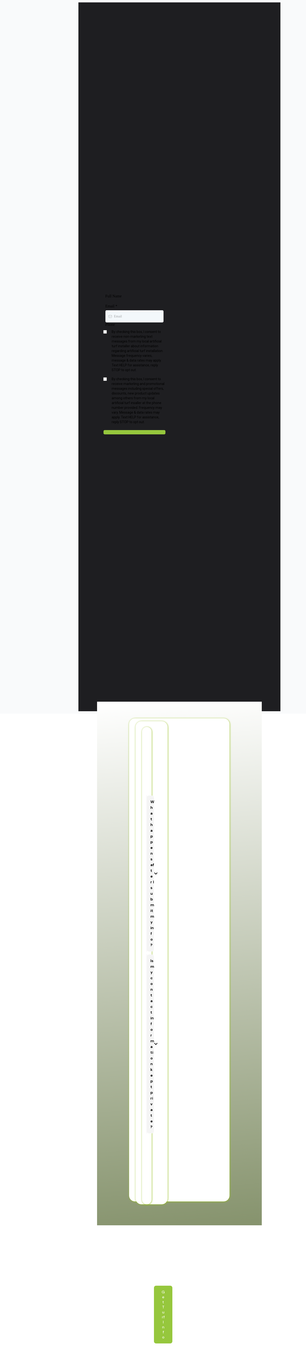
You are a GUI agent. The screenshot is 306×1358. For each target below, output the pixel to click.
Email (111, 306)
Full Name (113, 296)
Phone (110, 324)
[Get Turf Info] (163, 1314)
